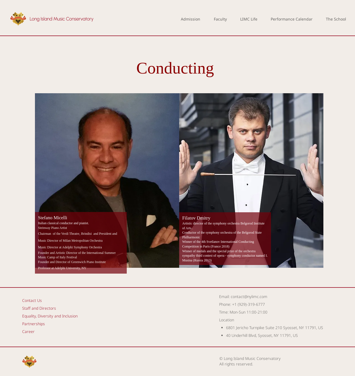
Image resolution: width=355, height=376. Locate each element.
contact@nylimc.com (249, 296)
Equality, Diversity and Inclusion (50, 316)
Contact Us (32, 300)
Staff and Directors (39, 308)
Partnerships (33, 323)
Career (28, 331)
